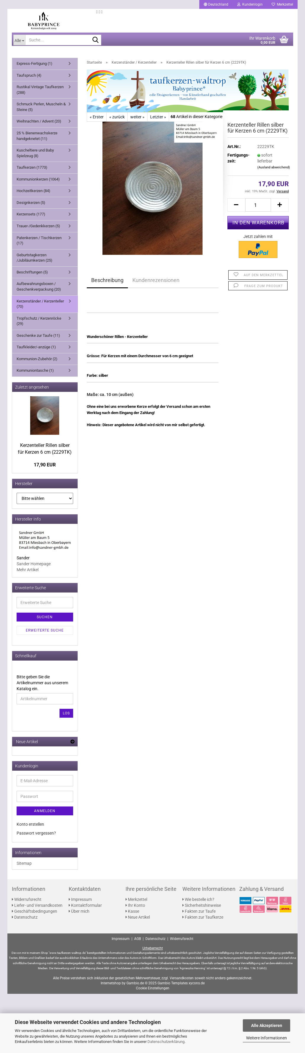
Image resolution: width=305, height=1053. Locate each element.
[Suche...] (19, 40)
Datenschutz (25, 917)
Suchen (45, 617)
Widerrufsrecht (26, 899)
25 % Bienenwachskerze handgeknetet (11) (37, 136)
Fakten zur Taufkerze (202, 917)
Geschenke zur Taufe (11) (38, 335)
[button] (216, 4)
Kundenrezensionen (155, 280)
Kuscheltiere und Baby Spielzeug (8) (35, 153)
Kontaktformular (85, 905)
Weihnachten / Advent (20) (39, 121)
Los (66, 713)
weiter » (137, 117)
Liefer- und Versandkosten (37, 905)
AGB (137, 939)
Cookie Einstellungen (152, 988)
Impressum (80, 899)
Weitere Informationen (266, 1038)
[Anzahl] (258, 205)
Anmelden (44, 811)
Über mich (79, 911)
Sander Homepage (34, 563)
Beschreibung (107, 280)
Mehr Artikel (27, 569)
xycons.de (197, 983)
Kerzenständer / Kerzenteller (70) (40, 304)
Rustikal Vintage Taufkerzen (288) (40, 90)
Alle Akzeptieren (266, 1025)
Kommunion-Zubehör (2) (37, 359)
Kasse (132, 911)
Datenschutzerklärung (165, 1041)
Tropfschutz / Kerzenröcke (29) (39, 321)
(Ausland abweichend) (273, 167)
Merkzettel (282, 4)
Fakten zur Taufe (199, 911)
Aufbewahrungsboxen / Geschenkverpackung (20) (39, 286)
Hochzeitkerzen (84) (33, 191)
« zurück (117, 117)
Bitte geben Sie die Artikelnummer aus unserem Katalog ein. (42, 682)
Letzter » (158, 117)
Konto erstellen (30, 824)
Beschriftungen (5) (32, 272)
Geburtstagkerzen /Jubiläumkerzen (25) (34, 258)
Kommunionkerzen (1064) (38, 179)
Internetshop (111, 983)
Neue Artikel (138, 917)
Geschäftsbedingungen (34, 911)
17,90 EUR (45, 465)
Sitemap (24, 863)
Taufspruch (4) (29, 75)
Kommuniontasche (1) (35, 370)
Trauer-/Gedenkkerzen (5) (38, 226)
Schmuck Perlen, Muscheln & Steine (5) (41, 107)
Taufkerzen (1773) (32, 167)
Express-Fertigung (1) (34, 63)
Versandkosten (182, 978)
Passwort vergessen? (36, 833)
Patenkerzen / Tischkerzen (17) (39, 241)
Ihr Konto (135, 905)
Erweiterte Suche (45, 630)
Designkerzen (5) (31, 202)
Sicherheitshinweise (201, 905)
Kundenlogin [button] (250, 4)
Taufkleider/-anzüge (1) (36, 347)
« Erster (97, 117)
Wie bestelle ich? (198, 899)
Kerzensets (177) (31, 214)
